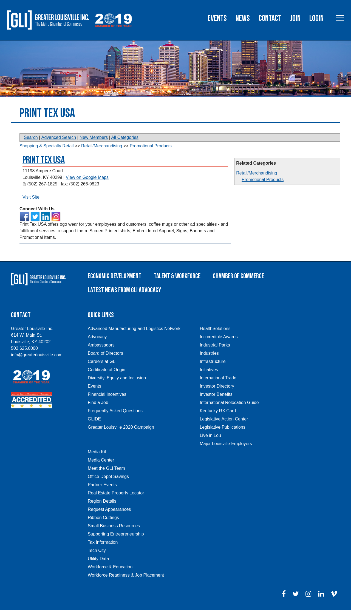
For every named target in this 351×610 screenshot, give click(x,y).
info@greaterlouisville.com (37, 355)
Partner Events (102, 484)
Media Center (101, 460)
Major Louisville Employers (226, 443)
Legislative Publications (222, 427)
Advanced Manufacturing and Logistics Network (134, 328)
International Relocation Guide (229, 402)
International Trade (218, 378)
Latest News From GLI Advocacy (124, 290)
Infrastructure (212, 361)
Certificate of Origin (106, 369)
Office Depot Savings (108, 476)
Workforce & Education (110, 567)
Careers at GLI (102, 361)
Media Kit (97, 451)
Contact (270, 18)
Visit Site (30, 197)
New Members (94, 137)
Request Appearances (109, 509)
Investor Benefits (216, 394)
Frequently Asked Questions (115, 410)
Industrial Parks (215, 345)
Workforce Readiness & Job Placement (126, 575)
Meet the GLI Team (106, 468)
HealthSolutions (215, 328)
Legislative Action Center (224, 419)
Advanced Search (58, 137)
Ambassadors (101, 345)
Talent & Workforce (177, 276)
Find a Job (98, 402)
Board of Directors (105, 353)
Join (295, 18)
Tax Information (103, 542)
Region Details (102, 501)
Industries (209, 353)
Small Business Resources (114, 525)
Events (217, 18)
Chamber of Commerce (238, 276)
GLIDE (94, 419)
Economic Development (114, 276)
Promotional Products (263, 179)
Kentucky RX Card (218, 410)
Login (316, 18)
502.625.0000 (24, 348)
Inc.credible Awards (218, 336)
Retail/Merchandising (256, 173)
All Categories (124, 137)
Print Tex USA (43, 160)
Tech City (97, 550)
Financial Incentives (107, 394)
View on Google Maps (87, 177)
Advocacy (97, 336)
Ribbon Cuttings (103, 517)
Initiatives (209, 369)
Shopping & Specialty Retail (46, 146)
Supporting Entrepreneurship (116, 534)
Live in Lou (210, 435)
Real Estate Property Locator (116, 493)
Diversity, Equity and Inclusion (117, 378)
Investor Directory (217, 386)
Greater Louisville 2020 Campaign (121, 427)
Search (31, 137)
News (243, 18)
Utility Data (98, 558)
